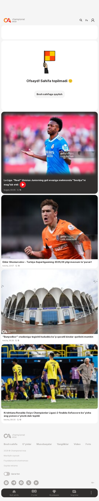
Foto (88, 444)
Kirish (92, 20)
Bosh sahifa (10, 444)
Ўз (86, 20)
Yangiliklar (63, 444)
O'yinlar (26, 444)
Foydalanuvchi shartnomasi (16, 460)
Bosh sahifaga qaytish (49, 94)
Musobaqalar (44, 444)
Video (77, 444)
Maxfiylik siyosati (11, 455)
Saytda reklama (11, 465)
